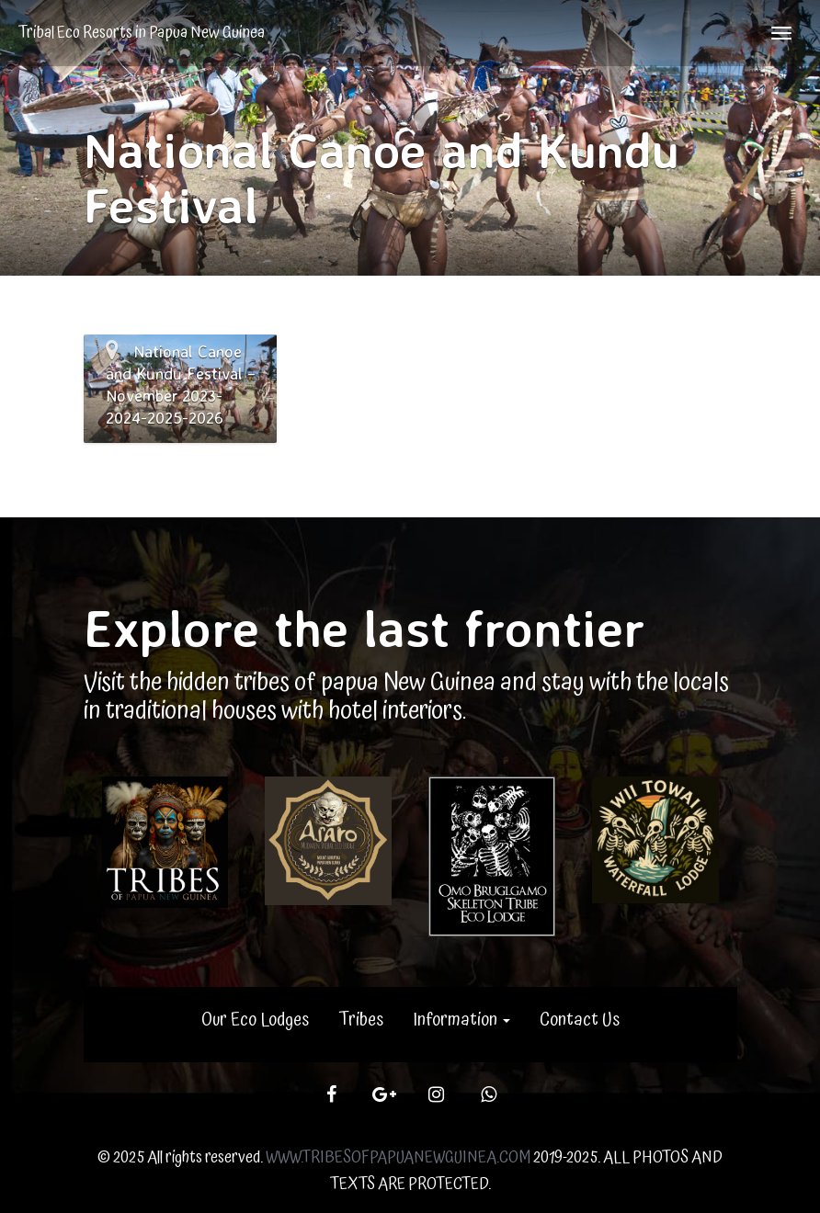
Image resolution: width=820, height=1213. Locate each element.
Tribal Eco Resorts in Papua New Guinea (141, 32)
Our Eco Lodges (255, 1020)
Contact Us (580, 1020)
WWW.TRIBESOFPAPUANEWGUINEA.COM (398, 1157)
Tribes (360, 1020)
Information (461, 1020)
